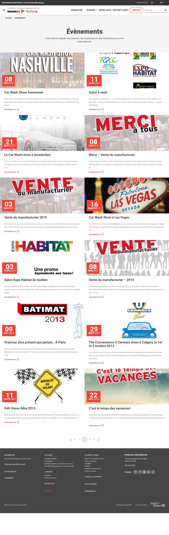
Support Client (120, 10)
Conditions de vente (141, 527)
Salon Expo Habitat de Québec (27, 294)
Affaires (90, 10)
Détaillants (105, 10)
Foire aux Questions (90, 483)
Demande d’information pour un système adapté (59, 488)
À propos (48, 494)
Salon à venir (99, 96)
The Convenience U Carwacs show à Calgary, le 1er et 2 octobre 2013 (125, 362)
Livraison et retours (90, 493)
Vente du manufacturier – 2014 (113, 294)
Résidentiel (77, 10)
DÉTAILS (41, 3)
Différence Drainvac (50, 500)
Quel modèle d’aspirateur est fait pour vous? (17, 480)
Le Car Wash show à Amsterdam (29, 162)
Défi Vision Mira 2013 (20, 430)
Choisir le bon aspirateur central (94, 480)
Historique (47, 497)
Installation (87, 485)
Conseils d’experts (93, 499)
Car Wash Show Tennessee (25, 96)
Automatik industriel (50, 480)
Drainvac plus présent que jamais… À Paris (37, 361)
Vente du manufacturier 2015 (26, 228)
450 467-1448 (130, 487)
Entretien (87, 488)
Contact (136, 10)
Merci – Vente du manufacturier (113, 162)
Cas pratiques (48, 483)
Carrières (8, 500)
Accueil (8, 18)
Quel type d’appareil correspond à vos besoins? (58, 485)
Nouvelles (49, 505)
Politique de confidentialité (124, 527)
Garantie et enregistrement (92, 490)
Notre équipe (10, 494)
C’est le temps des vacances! (111, 430)
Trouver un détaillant (14, 486)
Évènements (20, 18)
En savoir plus (10, 113)
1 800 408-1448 (140, 2)
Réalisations (90, 506)
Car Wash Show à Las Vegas (110, 228)
